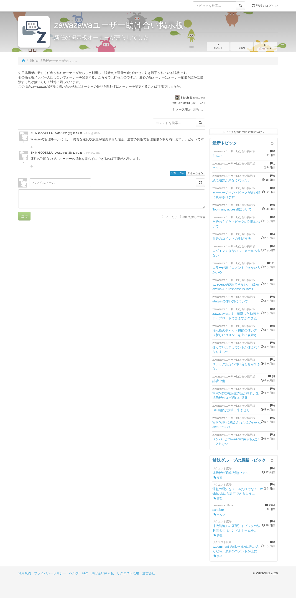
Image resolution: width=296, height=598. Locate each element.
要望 (218, 477)
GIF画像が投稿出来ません (231, 410)
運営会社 (148, 573)
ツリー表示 (178, 173)
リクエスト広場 (128, 573)
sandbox (218, 510)
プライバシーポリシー (50, 573)
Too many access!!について (232, 209)
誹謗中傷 (218, 381)
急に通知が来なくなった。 (231, 180)
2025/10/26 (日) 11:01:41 (68, 152)
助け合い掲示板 (103, 573)
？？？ (217, 168)
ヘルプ (219, 514)
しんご (217, 155)
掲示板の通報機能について (231, 473)
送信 (24, 216)
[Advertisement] (243, 97)
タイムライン (195, 173)
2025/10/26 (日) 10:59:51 (68, 133)
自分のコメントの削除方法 (231, 238)
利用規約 (24, 573)
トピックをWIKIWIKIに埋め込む (243, 132)
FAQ (85, 573)
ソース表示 (181, 109)
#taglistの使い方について (230, 301)
